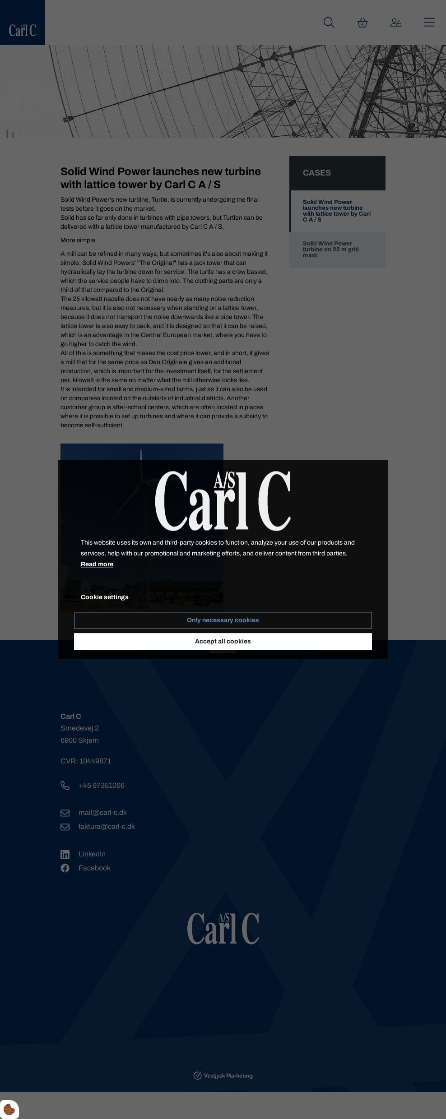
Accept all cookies (223, 641)
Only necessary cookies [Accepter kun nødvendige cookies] (223, 620)
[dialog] (223, 559)
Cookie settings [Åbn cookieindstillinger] (105, 597)
